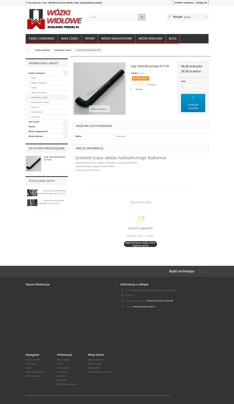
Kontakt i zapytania (184, 2)
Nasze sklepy (63, 360)
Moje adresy (94, 368)
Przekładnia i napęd (39, 102)
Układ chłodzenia (38, 92)
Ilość (183, 81)
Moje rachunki (95, 364)
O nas (60, 364)
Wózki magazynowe (116, 38)
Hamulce (34, 107)
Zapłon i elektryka (38, 83)
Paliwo (33, 88)
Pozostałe (35, 117)
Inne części (69, 38)
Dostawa (61, 376)
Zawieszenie (36, 112)
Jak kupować (63, 368)
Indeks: (134, 73)
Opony (90, 38)
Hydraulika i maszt (39, 97)
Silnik (33, 78)
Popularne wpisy (42, 181)
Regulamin (62, 380)
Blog (172, 38)
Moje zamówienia (96, 360)
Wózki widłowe (150, 38)
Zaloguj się (201, 2)
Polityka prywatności (67, 384)
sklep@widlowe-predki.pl (144, 306)
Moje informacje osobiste (100, 372)
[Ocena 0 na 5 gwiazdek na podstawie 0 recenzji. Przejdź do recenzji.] (143, 84)
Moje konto (96, 355)
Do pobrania (63, 372)
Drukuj (139, 89)
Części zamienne (41, 38)
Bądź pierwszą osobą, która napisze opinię (140, 244)
